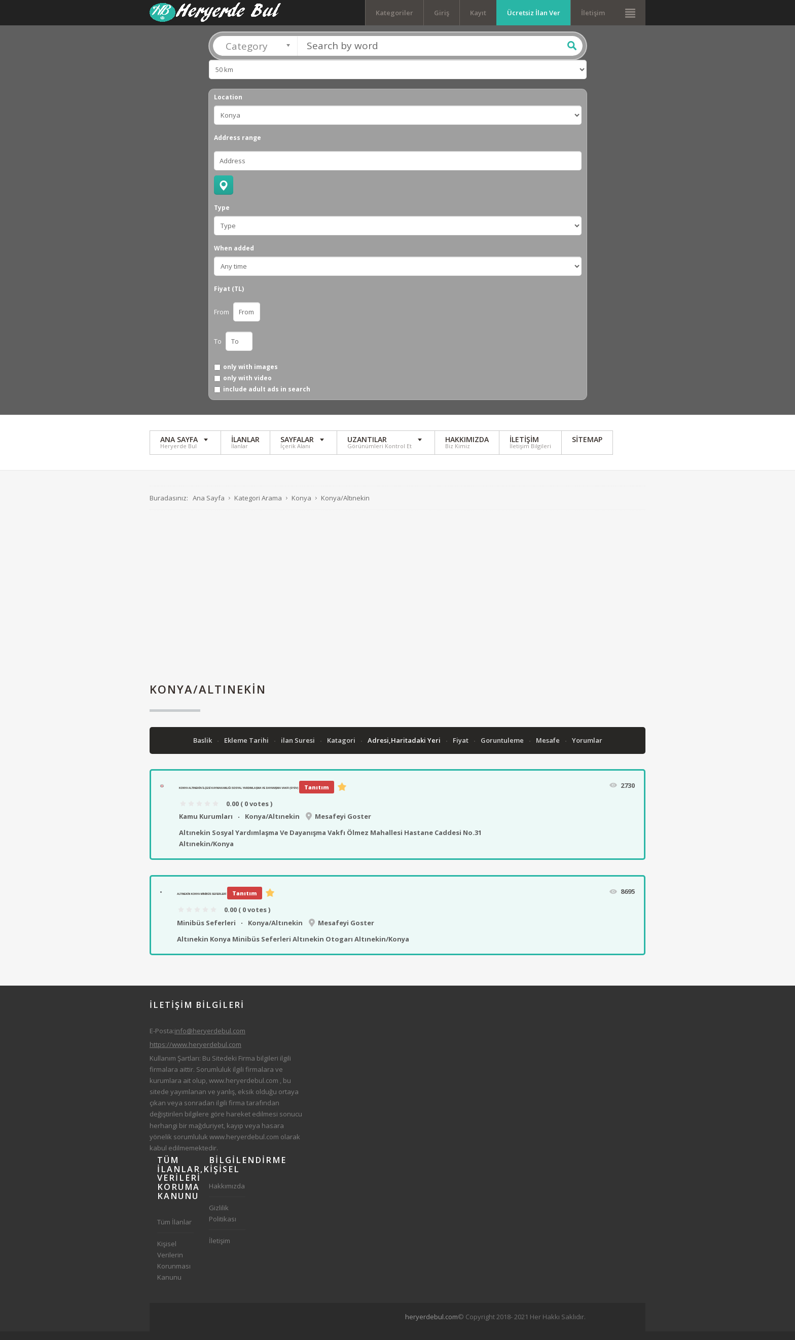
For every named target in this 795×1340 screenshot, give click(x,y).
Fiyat (461, 749)
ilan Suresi (298, 749)
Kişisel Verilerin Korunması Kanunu (174, 1269)
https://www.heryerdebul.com (195, 1053)
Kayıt (478, 12)
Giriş (441, 12)
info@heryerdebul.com (209, 1039)
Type (222, 216)
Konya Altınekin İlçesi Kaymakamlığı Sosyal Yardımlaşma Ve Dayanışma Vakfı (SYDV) (238, 796)
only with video (247, 386)
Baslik (203, 749)
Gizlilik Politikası (222, 1222)
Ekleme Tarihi (247, 749)
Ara (571, 54)
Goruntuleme (503, 749)
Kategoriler (394, 12)
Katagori (342, 749)
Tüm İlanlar (174, 1230)
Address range (237, 146)
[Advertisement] (397, 605)
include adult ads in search (266, 398)
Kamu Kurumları (206, 824)
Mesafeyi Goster (343, 824)
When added (234, 257)
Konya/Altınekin (272, 824)
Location (228, 106)
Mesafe (548, 749)
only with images (250, 375)
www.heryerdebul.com (243, 1089)
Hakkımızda (227, 1194)
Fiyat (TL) (229, 298)
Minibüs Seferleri (206, 931)
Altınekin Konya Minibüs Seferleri (201, 902)
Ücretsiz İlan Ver (533, 12)
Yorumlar (587, 749)
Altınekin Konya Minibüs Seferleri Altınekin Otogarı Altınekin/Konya (293, 947)
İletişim (593, 12)
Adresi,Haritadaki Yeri (405, 749)
